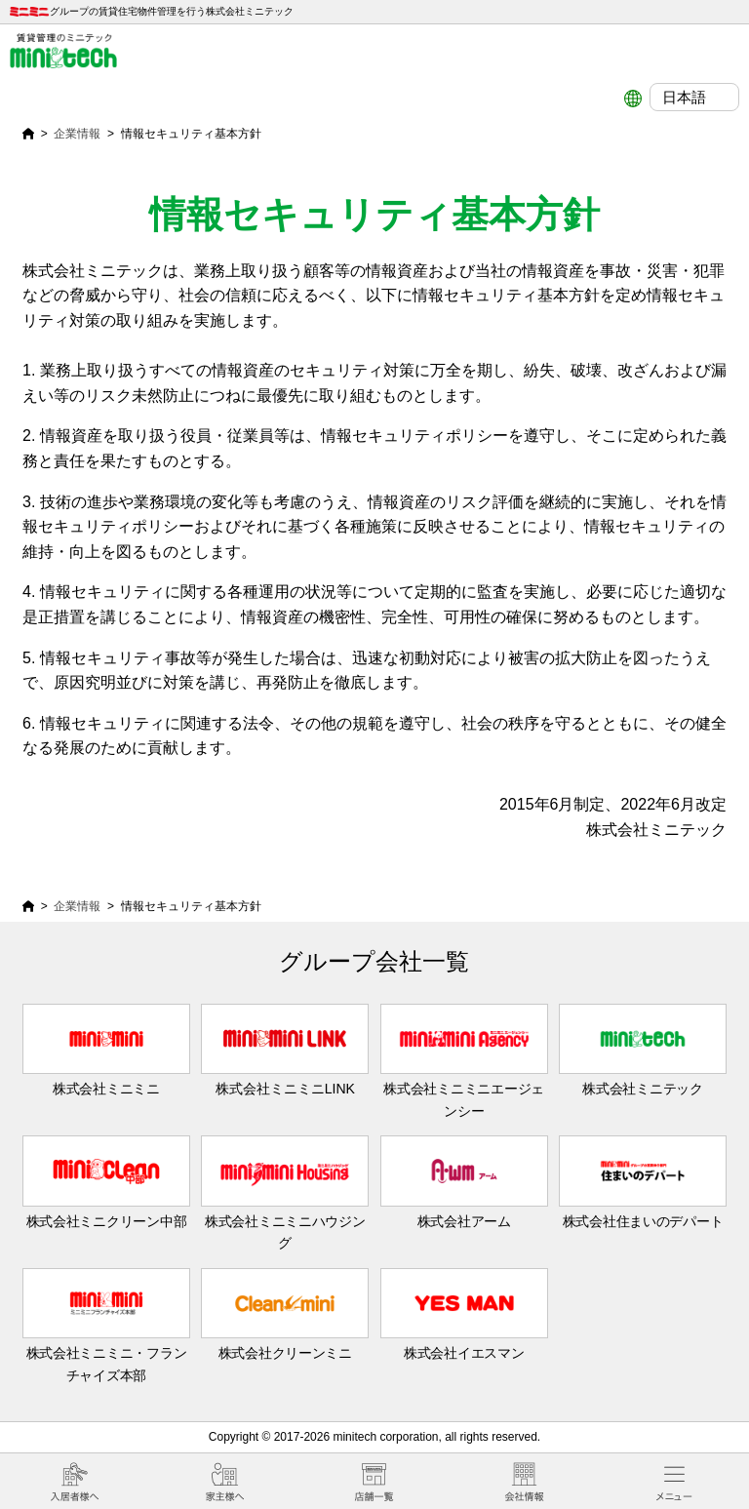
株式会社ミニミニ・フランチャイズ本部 (106, 1325)
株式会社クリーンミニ (285, 1314)
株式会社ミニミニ (106, 1050)
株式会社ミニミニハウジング (285, 1193)
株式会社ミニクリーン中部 (106, 1181)
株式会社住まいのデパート (643, 1181)
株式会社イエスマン (464, 1314)
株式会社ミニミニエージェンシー (464, 1061)
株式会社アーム (464, 1181)
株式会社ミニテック (643, 1050)
